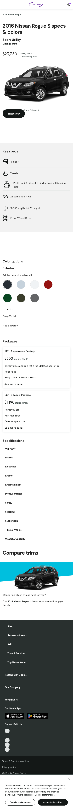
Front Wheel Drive (20, 218)
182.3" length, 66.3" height (25, 208)
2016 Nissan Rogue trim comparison (29, 601)
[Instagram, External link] (7, 744)
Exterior (8, 268)
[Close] (69, 779)
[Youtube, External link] (7, 740)
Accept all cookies (52, 802)
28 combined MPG (20, 196)
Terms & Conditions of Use (15, 761)
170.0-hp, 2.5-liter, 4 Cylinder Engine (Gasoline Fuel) (39, 184)
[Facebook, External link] (7, 735)
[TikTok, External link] (7, 731)
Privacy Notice (9, 767)
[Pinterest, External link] (7, 749)
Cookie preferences (20, 802)
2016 (12, 14)
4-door (14, 161)
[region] (36, 793)
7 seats (14, 173)
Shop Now (14, 113)
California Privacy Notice (14, 773)
